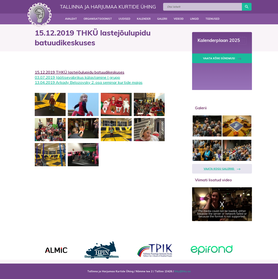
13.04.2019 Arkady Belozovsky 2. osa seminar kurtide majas (88, 82)
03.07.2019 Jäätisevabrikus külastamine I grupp (77, 77)
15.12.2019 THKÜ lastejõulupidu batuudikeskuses (79, 72)
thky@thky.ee (183, 271)
